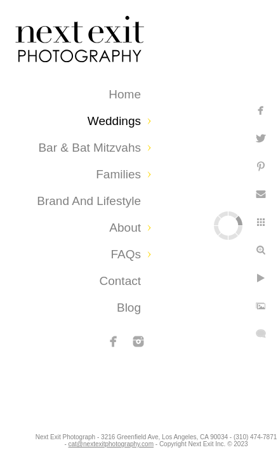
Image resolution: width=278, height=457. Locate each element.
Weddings (114, 121)
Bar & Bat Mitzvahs (89, 147)
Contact (120, 281)
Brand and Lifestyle (89, 201)
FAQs (125, 254)
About (125, 227)
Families (118, 174)
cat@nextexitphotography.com (161, 440)
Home (125, 94)
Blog (129, 307)
